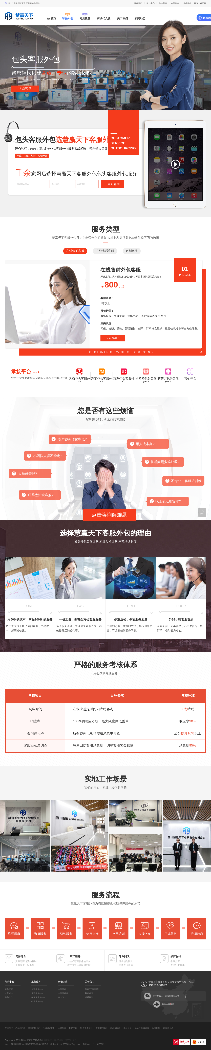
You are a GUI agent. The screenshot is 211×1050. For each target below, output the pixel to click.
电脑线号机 (168, 1028)
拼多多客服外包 (38, 997)
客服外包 (67, 18)
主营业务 (36, 981)
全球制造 (62, 1028)
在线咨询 (175, 3)
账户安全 (62, 997)
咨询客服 (25, 89)
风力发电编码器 (142, 1028)
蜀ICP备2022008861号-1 (65, 1040)
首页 (51, 18)
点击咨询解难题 (109, 515)
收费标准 (9, 993)
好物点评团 (20, 1028)
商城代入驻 (103, 18)
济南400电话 (101, 1028)
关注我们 (163, 3)
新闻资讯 (89, 993)
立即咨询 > (112, 338)
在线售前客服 (75, 251)
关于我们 (122, 18)
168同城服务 (49, 1028)
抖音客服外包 (37, 1001)
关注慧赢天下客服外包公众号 (166, 996)
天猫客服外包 (37, 993)
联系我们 (89, 997)
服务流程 (9, 989)
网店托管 (84, 18)
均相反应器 (115, 1028)
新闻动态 (138, 3)
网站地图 (48, 1040)
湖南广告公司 (34, 1028)
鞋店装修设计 (86, 1028)
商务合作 (9, 997)
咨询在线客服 (168, 1004)
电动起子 (127, 1028)
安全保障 (63, 981)
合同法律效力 (64, 993)
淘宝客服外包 (37, 989)
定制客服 (132, 251)
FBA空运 (73, 1028)
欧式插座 (156, 1028)
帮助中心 (150, 3)
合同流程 (62, 989)
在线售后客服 (105, 251)
